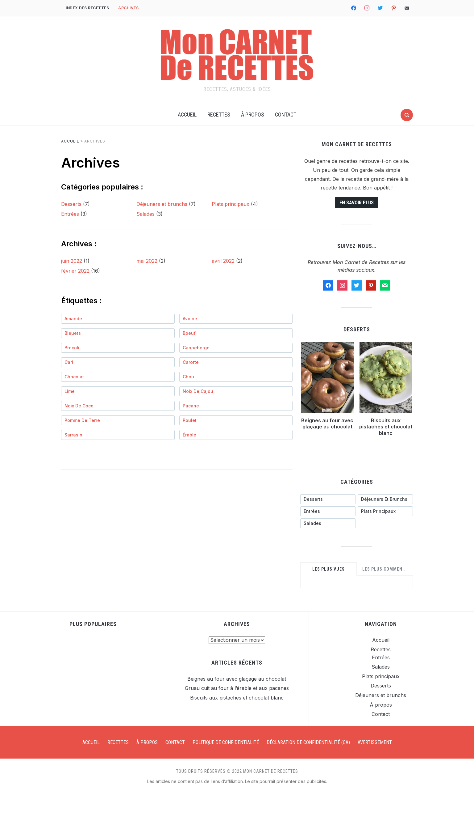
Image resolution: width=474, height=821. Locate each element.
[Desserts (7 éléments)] (328, 499)
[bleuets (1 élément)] (118, 333)
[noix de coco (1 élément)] (118, 406)
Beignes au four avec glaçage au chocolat (327, 423)
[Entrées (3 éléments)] (328, 511)
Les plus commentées (386, 569)
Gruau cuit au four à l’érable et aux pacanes (237, 688)
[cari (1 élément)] (118, 362)
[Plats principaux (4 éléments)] (385, 511)
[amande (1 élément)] (118, 319)
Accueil (187, 114)
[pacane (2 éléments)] (236, 406)
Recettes (218, 114)
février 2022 (75, 271)
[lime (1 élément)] (118, 391)
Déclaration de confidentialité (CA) (308, 742)
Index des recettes (87, 8)
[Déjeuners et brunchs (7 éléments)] (385, 499)
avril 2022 (223, 261)
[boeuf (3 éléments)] (236, 333)
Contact (285, 114)
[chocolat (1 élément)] (118, 377)
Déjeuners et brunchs (161, 204)
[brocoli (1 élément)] (118, 348)
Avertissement (375, 742)
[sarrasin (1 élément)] (118, 435)
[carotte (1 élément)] (236, 362)
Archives (128, 8)
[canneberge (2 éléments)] (236, 348)
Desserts (71, 204)
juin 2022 (71, 261)
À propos (252, 114)
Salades (145, 214)
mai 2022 (146, 261)
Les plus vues (328, 569)
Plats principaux (230, 204)
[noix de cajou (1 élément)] (236, 391)
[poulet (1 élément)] (236, 420)
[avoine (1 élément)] (236, 319)
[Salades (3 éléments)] (328, 523)
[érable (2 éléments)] (236, 435)
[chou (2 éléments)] (236, 377)
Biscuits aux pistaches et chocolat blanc (385, 426)
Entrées (70, 214)
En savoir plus (356, 203)
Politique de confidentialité (226, 742)
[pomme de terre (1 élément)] (118, 420)
